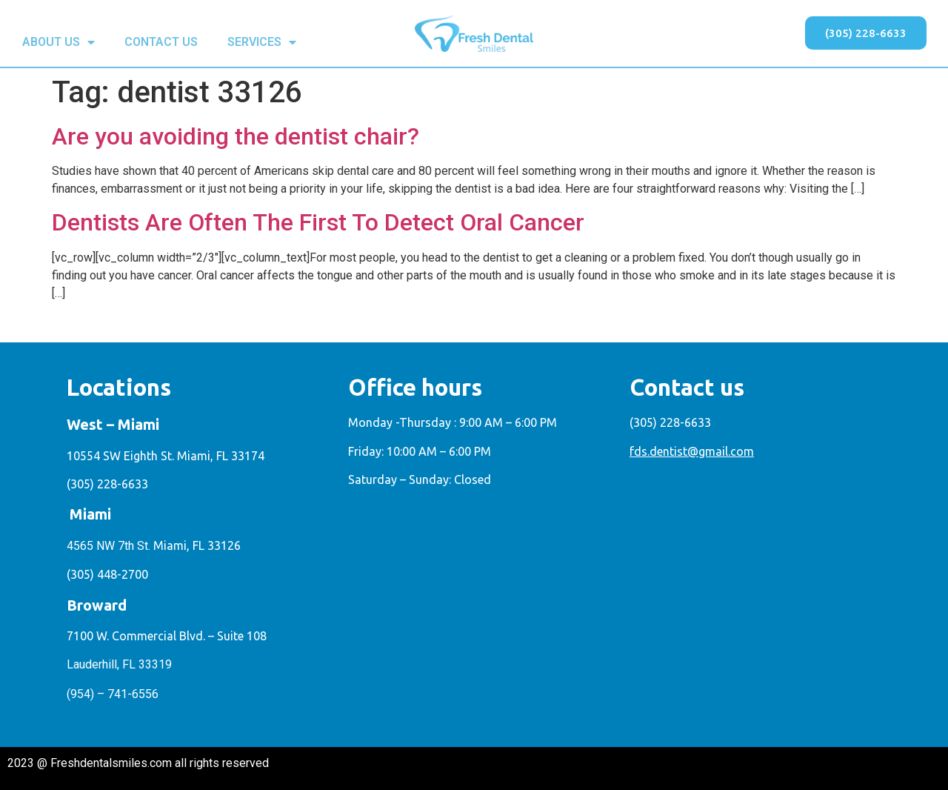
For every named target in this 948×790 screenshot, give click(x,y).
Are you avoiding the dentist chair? (235, 136)
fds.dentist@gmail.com (692, 451)
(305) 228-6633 (107, 484)
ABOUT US (58, 42)
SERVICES (261, 42)
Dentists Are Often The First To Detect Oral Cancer (318, 222)
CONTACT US (161, 42)
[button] (866, 33)
